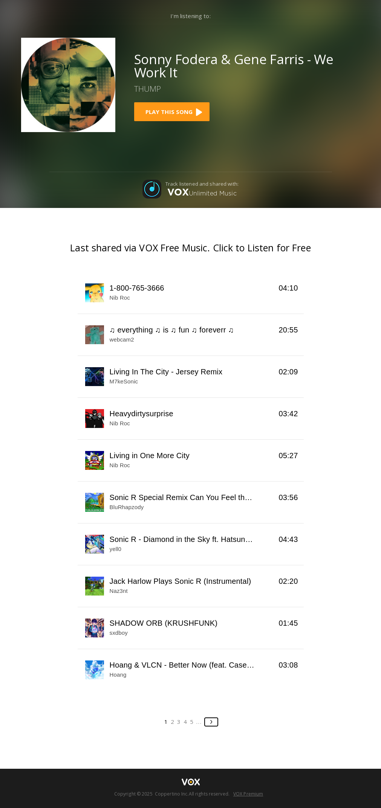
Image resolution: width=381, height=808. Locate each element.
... (199, 721)
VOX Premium (248, 794)
